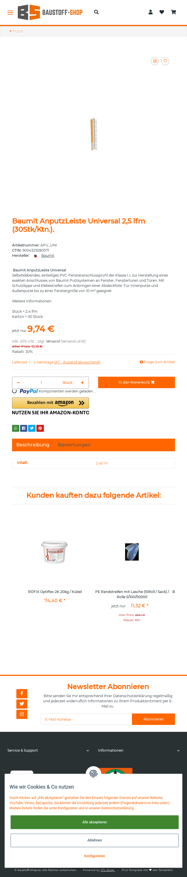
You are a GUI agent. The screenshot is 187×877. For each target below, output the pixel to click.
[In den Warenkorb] (136, 382)
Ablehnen (94, 840)
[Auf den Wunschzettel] (165, 61)
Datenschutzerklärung (132, 696)
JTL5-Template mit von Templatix (147, 870)
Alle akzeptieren (94, 822)
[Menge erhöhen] (82, 382)
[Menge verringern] (18, 382)
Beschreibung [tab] (32, 445)
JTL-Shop (108, 870)
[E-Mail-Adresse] (86, 719)
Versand (53, 341)
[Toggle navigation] (10, 12)
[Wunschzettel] (161, 12)
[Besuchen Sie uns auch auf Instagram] (21, 714)
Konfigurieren (94, 856)
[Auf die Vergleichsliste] (155, 61)
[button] (96, 12)
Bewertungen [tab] (74, 445)
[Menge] (41, 382)
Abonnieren (153, 719)
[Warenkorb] (173, 12)
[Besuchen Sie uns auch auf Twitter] (21, 704)
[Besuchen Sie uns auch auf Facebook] (21, 693)
